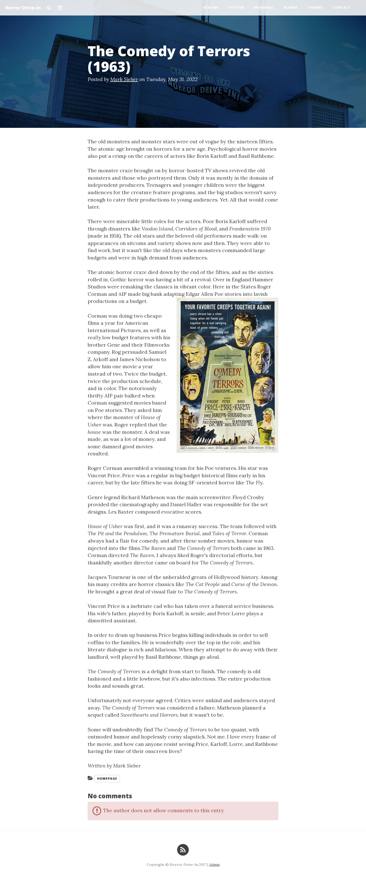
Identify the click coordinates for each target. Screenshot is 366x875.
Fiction (236, 7)
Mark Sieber (124, 79)
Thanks (315, 7)
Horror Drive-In (23, 8)
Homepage (107, 778)
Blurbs (291, 7)
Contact (342, 7)
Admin (214, 864)
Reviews (211, 7)
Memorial (264, 7)
